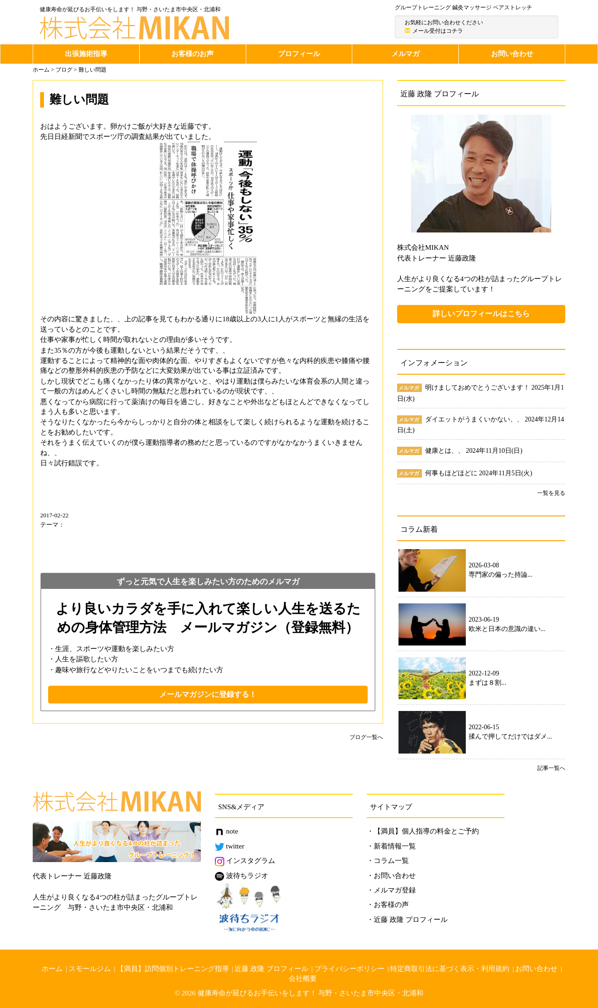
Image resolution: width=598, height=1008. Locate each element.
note (226, 831)
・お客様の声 (388, 904)
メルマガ (406, 54)
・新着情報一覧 (391, 846)
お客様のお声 (192, 54)
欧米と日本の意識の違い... (507, 628)
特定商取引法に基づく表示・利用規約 (449, 968)
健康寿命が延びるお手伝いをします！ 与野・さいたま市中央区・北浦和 (311, 993)
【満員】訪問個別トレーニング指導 (173, 968)
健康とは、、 (445, 450)
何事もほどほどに (452, 473)
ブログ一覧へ (366, 737)
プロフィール (299, 54)
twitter (229, 846)
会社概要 (303, 978)
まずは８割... (487, 682)
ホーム (52, 968)
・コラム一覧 (388, 860)
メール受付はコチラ (438, 31)
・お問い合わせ (391, 875)
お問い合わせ (512, 54)
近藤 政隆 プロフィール (271, 968)
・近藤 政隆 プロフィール (407, 919)
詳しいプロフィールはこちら (481, 314)
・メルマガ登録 (391, 890)
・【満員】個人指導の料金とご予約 (423, 831)
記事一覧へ (551, 768)
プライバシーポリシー (349, 968)
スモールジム (90, 968)
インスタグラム (245, 860)
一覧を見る (551, 493)
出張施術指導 (86, 54)
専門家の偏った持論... (501, 574)
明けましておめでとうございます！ (478, 387)
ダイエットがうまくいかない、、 (475, 419)
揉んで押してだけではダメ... (510, 736)
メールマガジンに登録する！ (207, 694)
